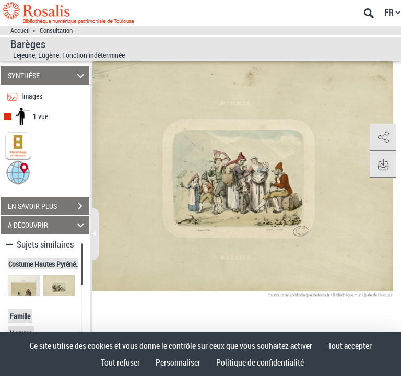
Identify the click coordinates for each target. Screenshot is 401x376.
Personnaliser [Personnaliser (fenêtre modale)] (178, 362)
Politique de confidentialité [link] (260, 362)
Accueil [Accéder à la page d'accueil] (20, 30)
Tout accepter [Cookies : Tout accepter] (350, 345)
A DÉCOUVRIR (48, 225)
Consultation (56, 30)
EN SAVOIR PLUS (48, 206)
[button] (18, 172)
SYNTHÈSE (48, 75)
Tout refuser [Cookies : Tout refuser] (120, 362)
